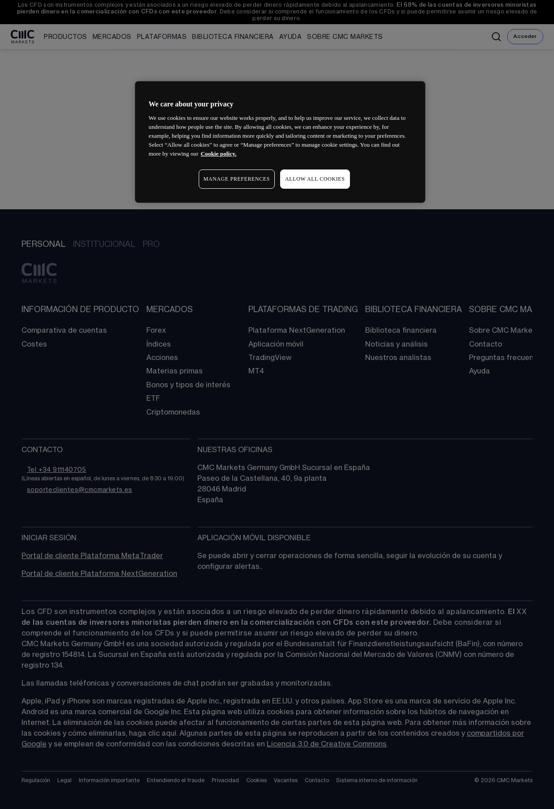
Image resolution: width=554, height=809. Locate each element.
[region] (280, 142)
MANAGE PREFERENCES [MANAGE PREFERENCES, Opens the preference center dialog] (237, 179)
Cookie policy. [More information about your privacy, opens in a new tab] (218, 153)
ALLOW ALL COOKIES (315, 179)
